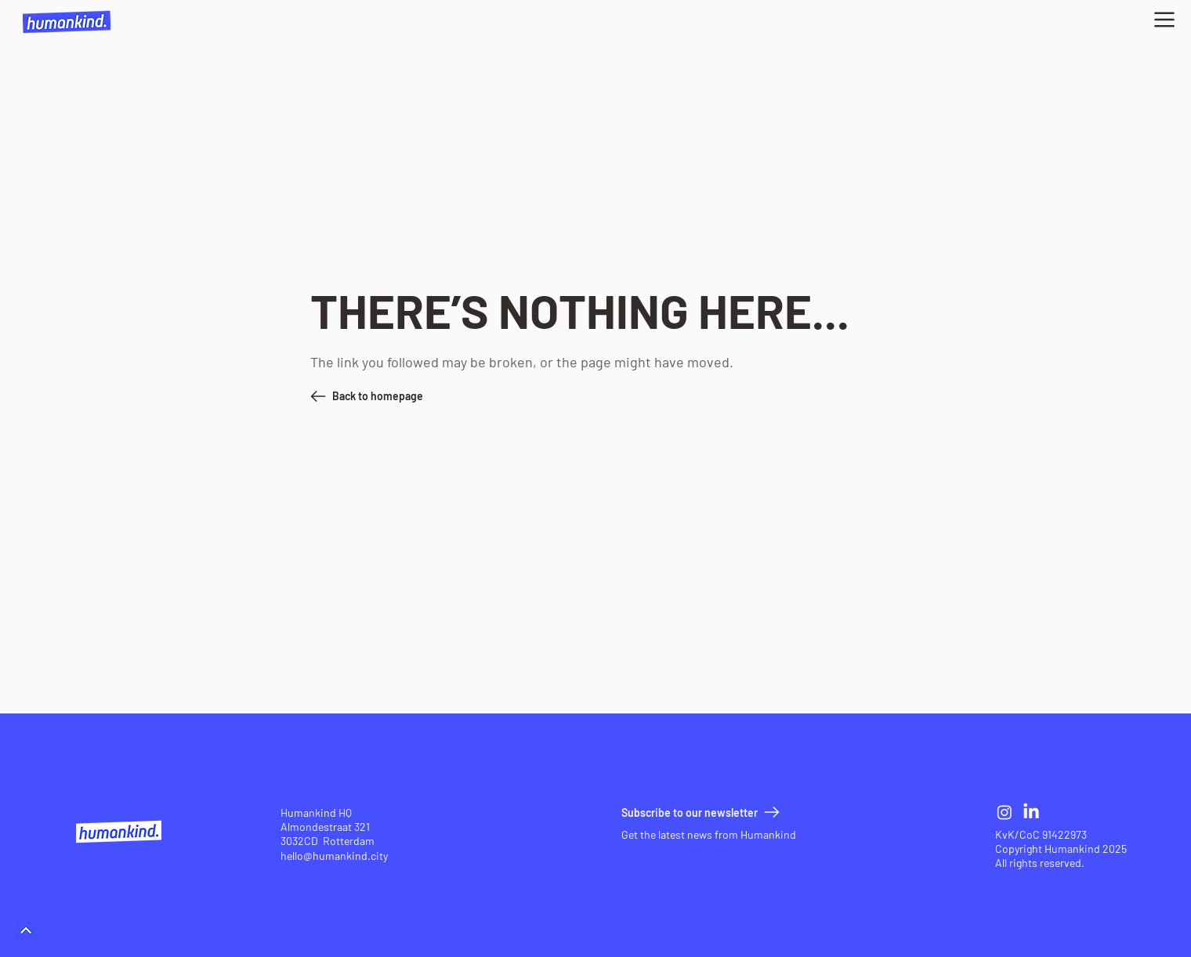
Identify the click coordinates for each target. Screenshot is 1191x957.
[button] (1164, 19)
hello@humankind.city (334, 855)
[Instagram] (1004, 812)
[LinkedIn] (1031, 812)
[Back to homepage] (399, 396)
